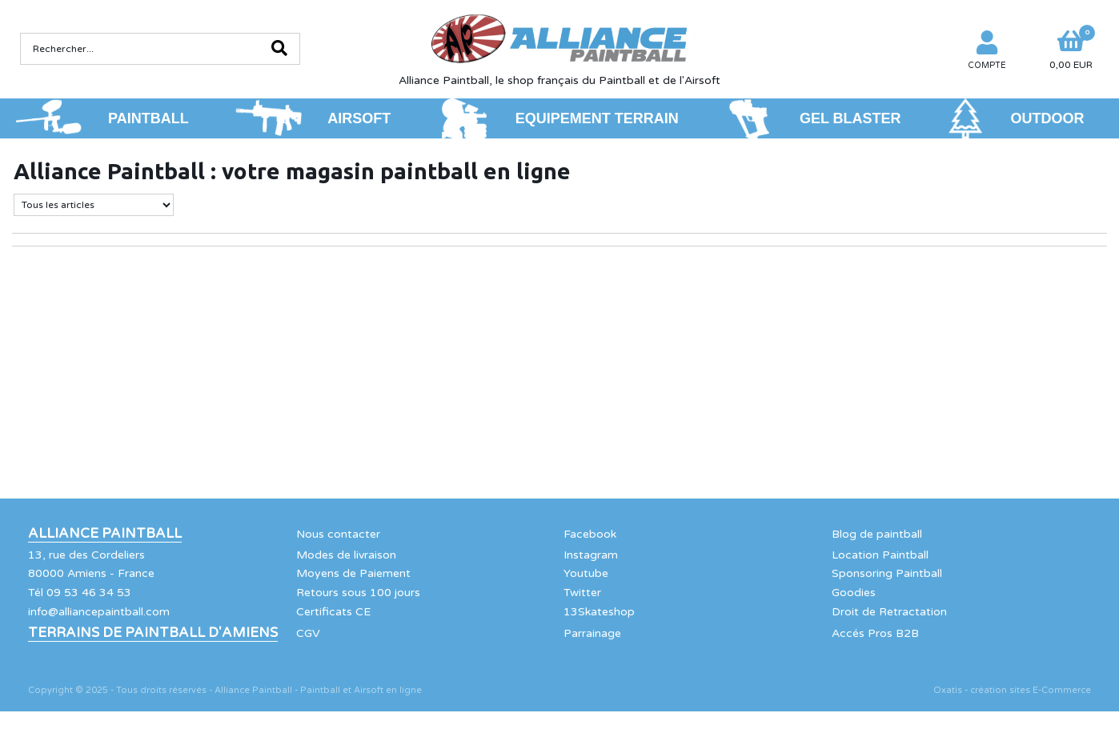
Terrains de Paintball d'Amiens (153, 633)
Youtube (586, 573)
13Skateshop (599, 612)
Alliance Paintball (105, 534)
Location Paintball (880, 555)
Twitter (582, 592)
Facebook (590, 534)
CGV (308, 633)
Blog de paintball (877, 534)
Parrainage (592, 633)
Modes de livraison (346, 555)
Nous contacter (338, 534)
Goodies (854, 592)
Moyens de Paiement (353, 573)
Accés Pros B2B (875, 633)
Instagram (591, 555)
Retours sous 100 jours (358, 592)
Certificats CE (333, 612)
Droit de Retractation (889, 612)
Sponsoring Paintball (887, 573)
